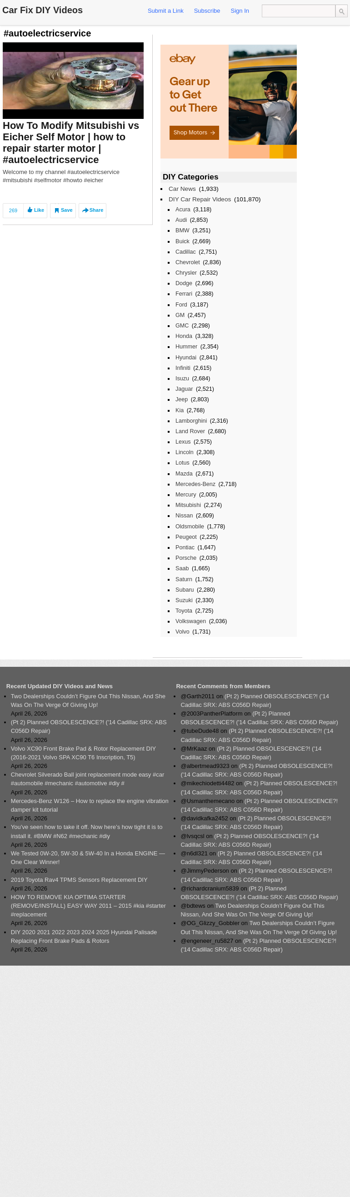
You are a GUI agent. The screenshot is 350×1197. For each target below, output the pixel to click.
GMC (182, 325)
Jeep (181, 399)
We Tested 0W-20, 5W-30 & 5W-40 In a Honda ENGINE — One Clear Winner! (88, 857)
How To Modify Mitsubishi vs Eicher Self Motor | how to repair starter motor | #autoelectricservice (71, 142)
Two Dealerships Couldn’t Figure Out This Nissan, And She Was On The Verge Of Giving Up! (88, 700)
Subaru (184, 590)
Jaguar (184, 389)
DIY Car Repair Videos (200, 199)
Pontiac (185, 547)
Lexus (183, 442)
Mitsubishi (188, 505)
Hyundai (185, 357)
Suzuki (184, 600)
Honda (183, 336)
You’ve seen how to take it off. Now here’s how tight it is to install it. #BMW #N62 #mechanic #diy (87, 831)
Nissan (184, 515)
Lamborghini (191, 421)
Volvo (182, 632)
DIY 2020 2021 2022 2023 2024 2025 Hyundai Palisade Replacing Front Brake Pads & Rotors (84, 936)
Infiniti (182, 368)
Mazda (184, 474)
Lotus (182, 463)
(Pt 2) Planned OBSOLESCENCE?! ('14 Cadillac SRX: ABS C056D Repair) (89, 726)
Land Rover (190, 431)
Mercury (185, 494)
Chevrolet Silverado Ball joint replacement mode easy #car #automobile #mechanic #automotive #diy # (87, 779)
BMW (182, 230)
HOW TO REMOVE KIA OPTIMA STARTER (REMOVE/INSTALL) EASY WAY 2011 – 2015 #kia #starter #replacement (88, 906)
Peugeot (186, 537)
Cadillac (185, 252)
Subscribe (207, 10)
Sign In (240, 10)
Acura (182, 209)
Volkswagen (190, 621)
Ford (181, 305)
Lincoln (184, 452)
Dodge (183, 283)
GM (180, 315)
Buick (182, 241)
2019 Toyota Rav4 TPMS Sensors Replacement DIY (79, 879)
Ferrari (183, 294)
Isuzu (182, 378)
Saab (182, 568)
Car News (182, 188)
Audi (181, 220)
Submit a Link (166, 10)
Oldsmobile (189, 526)
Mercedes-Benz (195, 484)
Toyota (183, 611)
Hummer (186, 346)
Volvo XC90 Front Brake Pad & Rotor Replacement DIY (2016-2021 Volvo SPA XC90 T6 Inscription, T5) (83, 753)
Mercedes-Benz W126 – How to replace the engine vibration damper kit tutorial (90, 805)
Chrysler (186, 273)
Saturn (183, 579)
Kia (179, 410)
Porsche (185, 558)
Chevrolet (187, 262)
